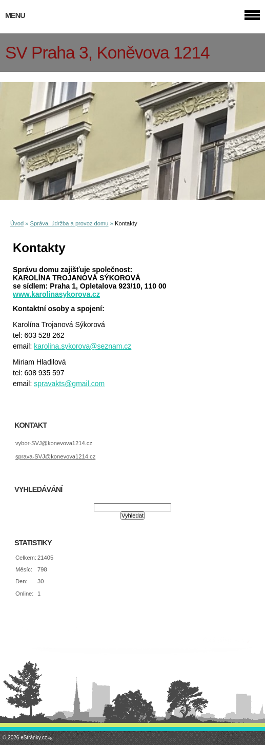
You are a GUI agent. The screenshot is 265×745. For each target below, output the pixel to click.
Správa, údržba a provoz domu (69, 223)
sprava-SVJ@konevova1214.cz (55, 456)
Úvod (17, 223)
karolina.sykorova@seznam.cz (82, 346)
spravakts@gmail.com (69, 383)
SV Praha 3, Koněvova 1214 (107, 52)
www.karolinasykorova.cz (56, 294)
